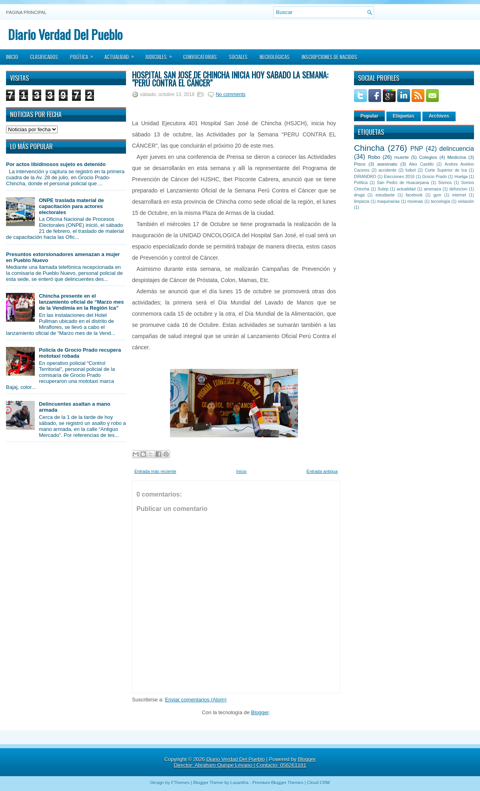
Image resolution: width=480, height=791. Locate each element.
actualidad (406, 189)
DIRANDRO (365, 176)
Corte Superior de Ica (446, 170)
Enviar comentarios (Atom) (195, 700)
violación (466, 201)
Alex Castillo (421, 164)
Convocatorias (200, 57)
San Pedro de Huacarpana (403, 182)
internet (459, 195)
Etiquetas (403, 116)
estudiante (385, 195)
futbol (411, 170)
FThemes (180, 782)
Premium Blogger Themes (278, 782)
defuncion (458, 189)
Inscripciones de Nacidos (329, 57)
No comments (230, 94)
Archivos (439, 116)
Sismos (445, 182)
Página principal (26, 12)
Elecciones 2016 (399, 176)
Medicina (456, 157)
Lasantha (239, 782)
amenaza (432, 189)
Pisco (360, 163)
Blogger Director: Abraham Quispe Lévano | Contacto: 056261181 (245, 762)
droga (359, 195)
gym (438, 195)
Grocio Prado (434, 176)
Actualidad (121, 54)
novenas (415, 201)
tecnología (440, 201)
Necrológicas (275, 57)
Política (84, 54)
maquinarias (388, 201)
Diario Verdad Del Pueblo (65, 34)
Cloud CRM (318, 782)
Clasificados (44, 57)
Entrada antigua (322, 471)
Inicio (12, 57)
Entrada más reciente (155, 471)
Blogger (260, 712)
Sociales (238, 57)
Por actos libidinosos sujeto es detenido (56, 164)
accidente (387, 170)
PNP (416, 148)
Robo (374, 157)
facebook (414, 195)
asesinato (387, 163)
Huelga (461, 176)
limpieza (361, 201)
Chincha (369, 147)
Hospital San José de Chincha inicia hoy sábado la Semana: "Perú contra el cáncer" (230, 79)
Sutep (383, 189)
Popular (369, 116)
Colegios (428, 157)
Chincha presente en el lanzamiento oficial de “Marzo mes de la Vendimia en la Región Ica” (81, 302)
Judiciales (161, 54)
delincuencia (456, 148)
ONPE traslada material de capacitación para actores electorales (71, 206)
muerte (401, 157)
